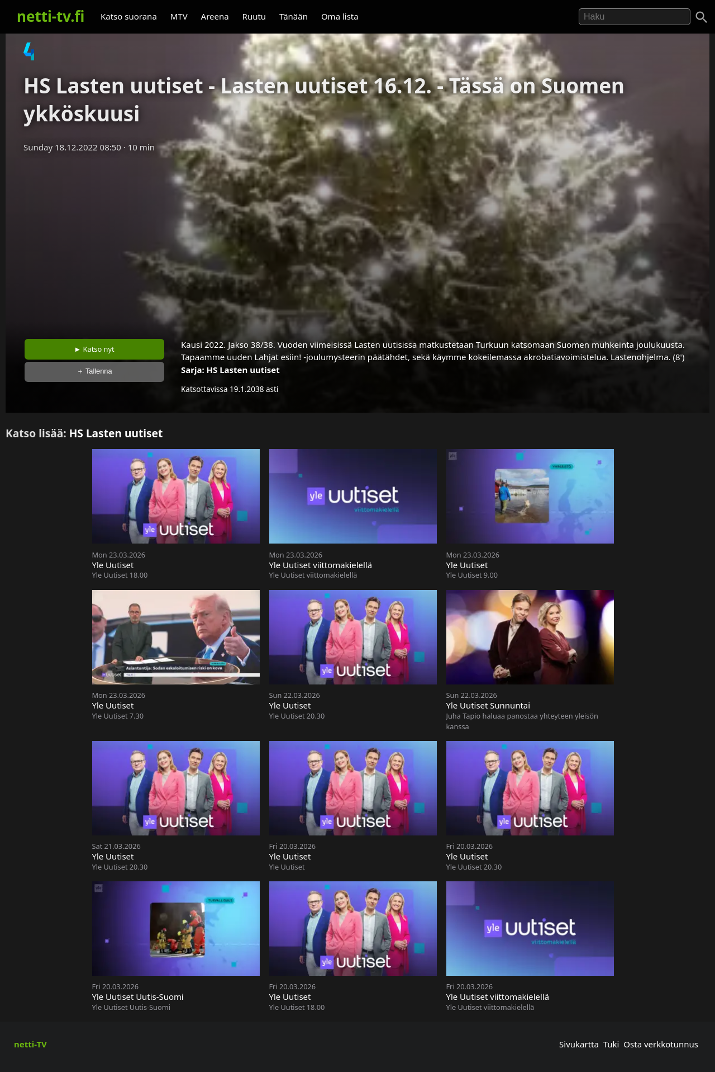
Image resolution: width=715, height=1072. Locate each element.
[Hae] (634, 16)
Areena (215, 16)
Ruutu (254, 16)
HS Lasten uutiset (243, 369)
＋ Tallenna (94, 371)
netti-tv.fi (50, 16)
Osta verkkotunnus (660, 1044)
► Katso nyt (94, 349)
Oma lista (340, 16)
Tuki (611, 1044)
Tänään (293, 16)
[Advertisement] (357, 242)
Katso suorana (129, 16)
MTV (179, 16)
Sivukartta (579, 1044)
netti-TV (30, 1044)
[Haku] (701, 17)
